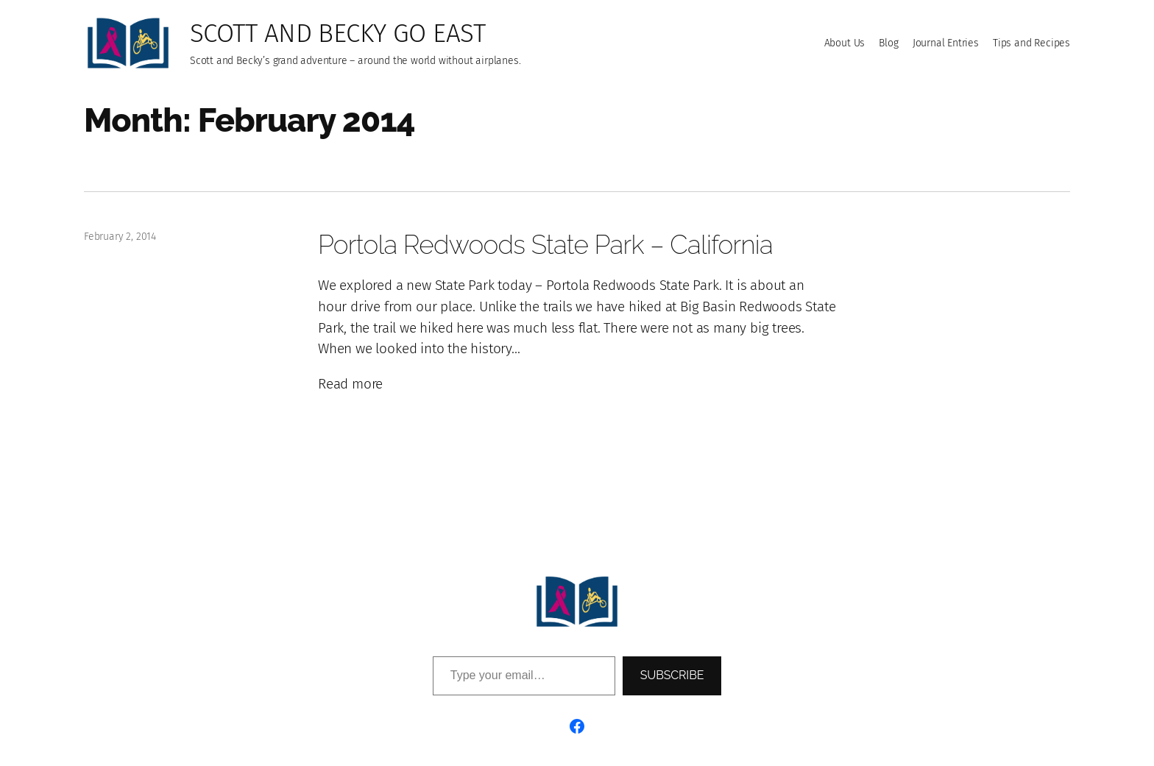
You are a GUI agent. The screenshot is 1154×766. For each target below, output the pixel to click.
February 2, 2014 (120, 236)
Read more (350, 384)
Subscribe (672, 675)
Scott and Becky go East (337, 33)
